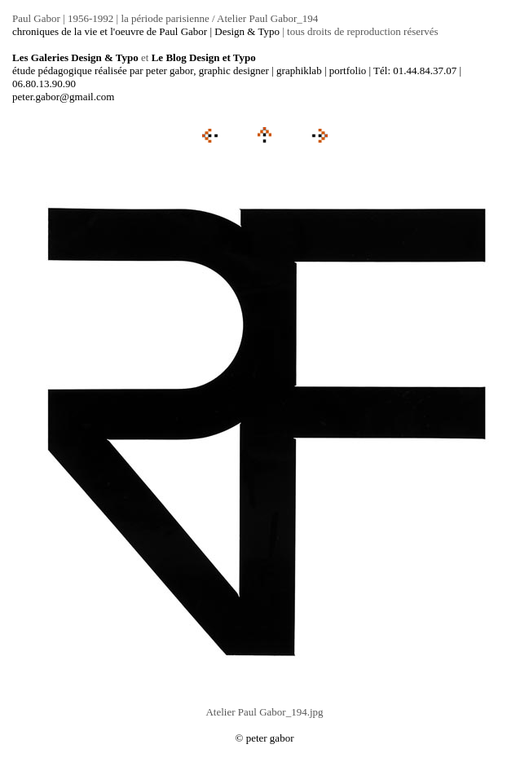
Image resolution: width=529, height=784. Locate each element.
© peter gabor (265, 738)
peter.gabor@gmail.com (63, 96)
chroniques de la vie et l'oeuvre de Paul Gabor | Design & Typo (146, 31)
